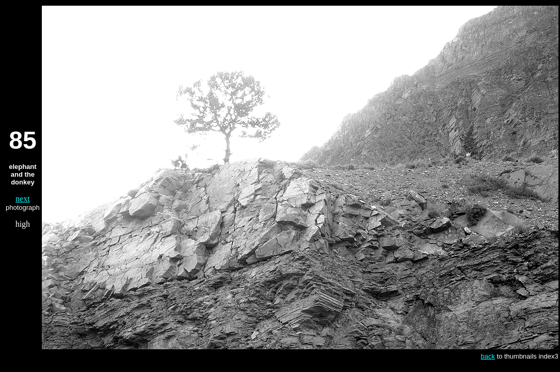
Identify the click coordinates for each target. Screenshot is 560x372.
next (22, 198)
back (487, 356)
